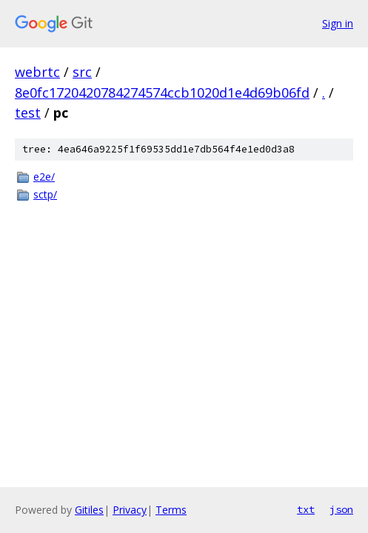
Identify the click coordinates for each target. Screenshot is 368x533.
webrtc (37, 72)
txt (306, 509)
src (82, 72)
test (28, 112)
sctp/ (45, 194)
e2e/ (44, 177)
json (341, 509)
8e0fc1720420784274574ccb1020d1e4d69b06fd (162, 92)
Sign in (337, 23)
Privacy (130, 510)
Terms (171, 510)
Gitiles (89, 510)
